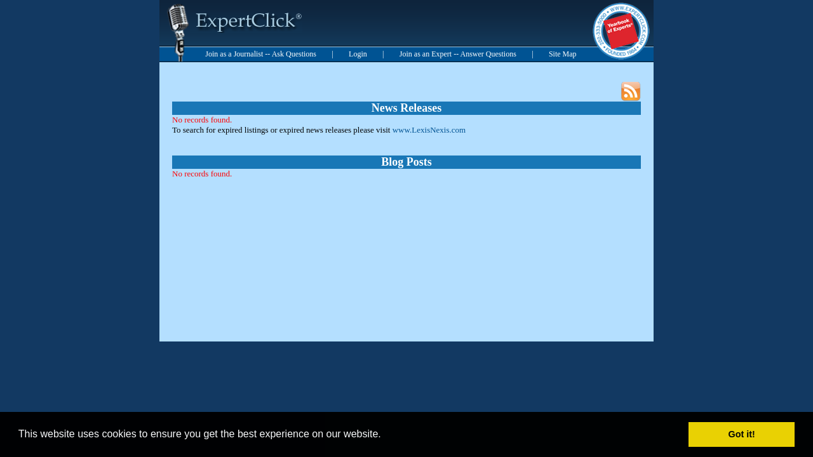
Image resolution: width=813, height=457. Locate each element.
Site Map (563, 54)
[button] (385, 435)
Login (358, 54)
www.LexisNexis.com (429, 130)
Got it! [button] (742, 434)
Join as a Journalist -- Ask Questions (260, 54)
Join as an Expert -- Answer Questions (458, 54)
